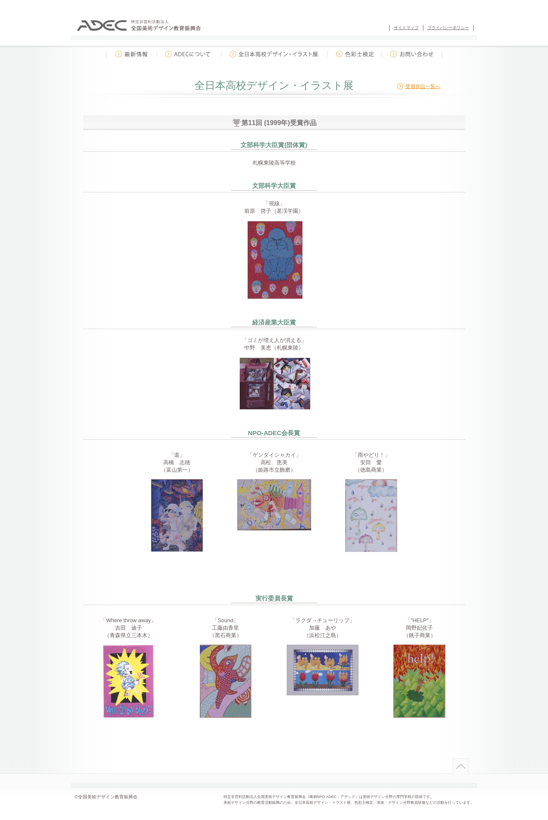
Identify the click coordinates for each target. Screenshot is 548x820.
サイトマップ (406, 27)
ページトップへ (460, 766)
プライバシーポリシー (448, 27)
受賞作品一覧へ (422, 86)
